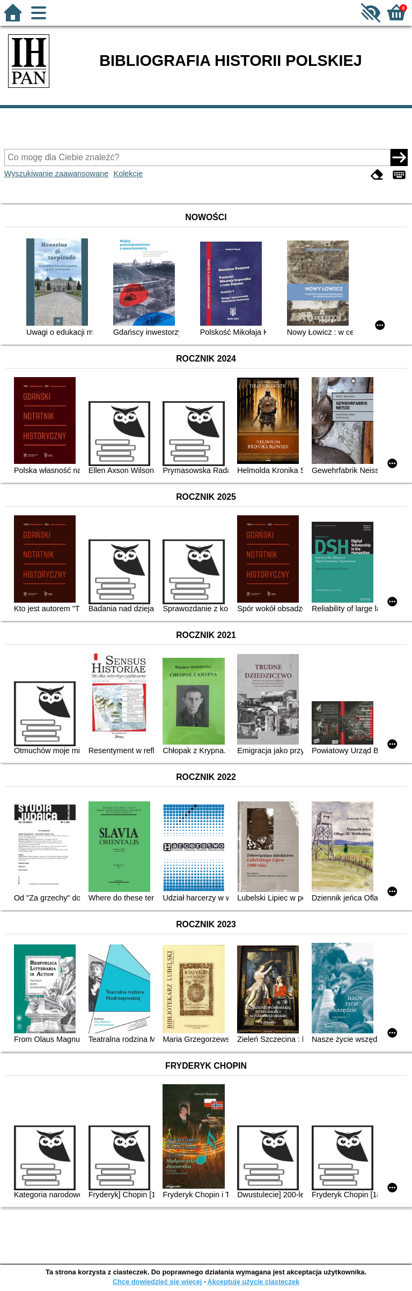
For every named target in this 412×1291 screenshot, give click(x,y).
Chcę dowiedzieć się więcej (157, 1282)
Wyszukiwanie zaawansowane (56, 173)
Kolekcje (128, 173)
